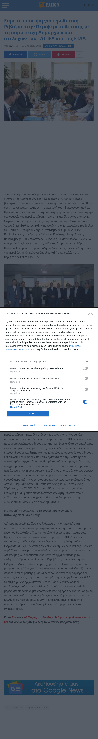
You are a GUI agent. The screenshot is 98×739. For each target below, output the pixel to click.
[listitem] (49, 361)
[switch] (85, 368)
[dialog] (49, 369)
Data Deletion (30, 425)
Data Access (48, 425)
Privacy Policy (67, 425)
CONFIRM (28, 413)
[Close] (91, 314)
